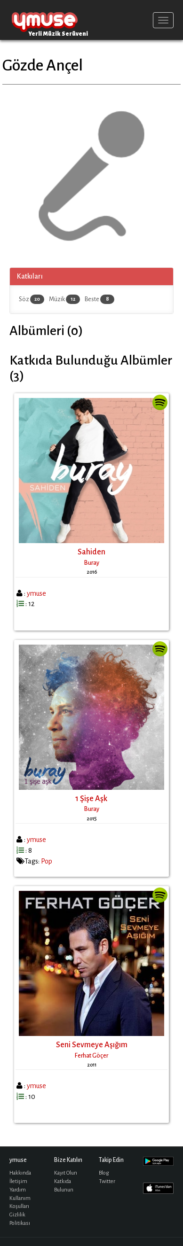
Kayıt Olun (65, 1173)
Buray (91, 563)
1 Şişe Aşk (91, 798)
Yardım (17, 1190)
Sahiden (91, 552)
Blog (104, 1173)
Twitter (107, 1181)
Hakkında (20, 1173)
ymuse (45, 20)
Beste (99, 299)
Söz (31, 299)
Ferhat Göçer (91, 1055)
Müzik (64, 299)
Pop (46, 861)
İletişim (18, 1181)
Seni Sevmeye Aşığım (91, 1045)
